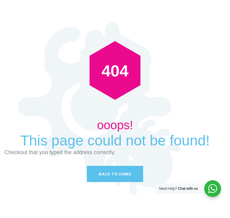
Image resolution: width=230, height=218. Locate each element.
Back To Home (115, 174)
